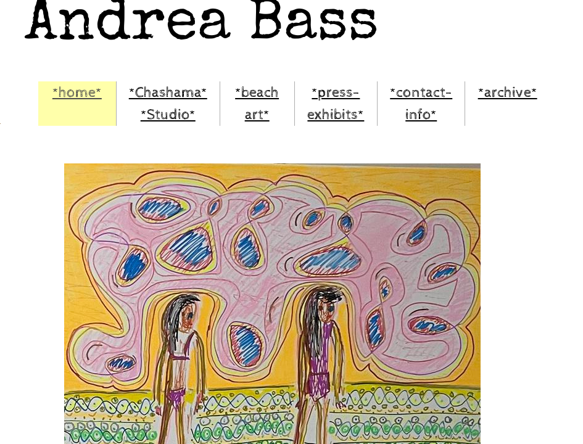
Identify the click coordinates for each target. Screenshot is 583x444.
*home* (77, 92)
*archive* (507, 92)
